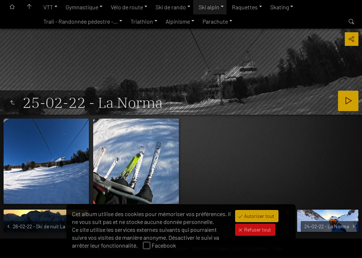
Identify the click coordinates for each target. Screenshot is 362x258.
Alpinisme (178, 21)
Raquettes (245, 7)
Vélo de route (127, 7)
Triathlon (141, 21)
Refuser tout (257, 229)
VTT (48, 7)
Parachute (215, 21)
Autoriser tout (258, 216)
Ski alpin (209, 7)
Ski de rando (171, 7)
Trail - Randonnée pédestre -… (80, 21)
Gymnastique (82, 7)
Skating (279, 7)
